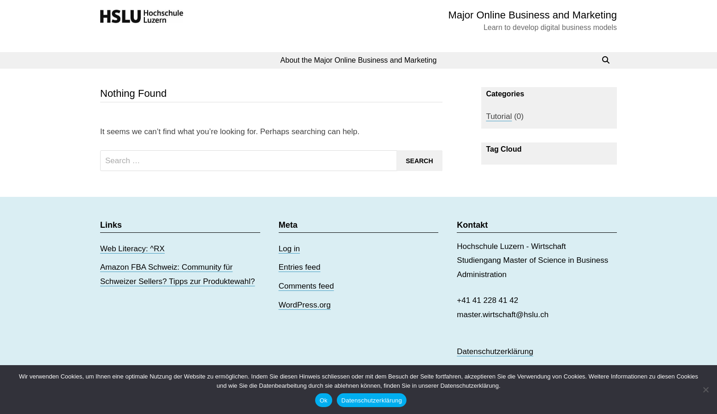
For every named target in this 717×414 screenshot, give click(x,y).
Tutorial (499, 116)
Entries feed (300, 267)
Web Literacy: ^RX (132, 248)
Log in (289, 248)
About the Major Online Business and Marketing (359, 60)
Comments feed (306, 286)
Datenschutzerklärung (495, 351)
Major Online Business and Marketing (532, 15)
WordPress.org (305, 305)
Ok (324, 400)
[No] (705, 389)
